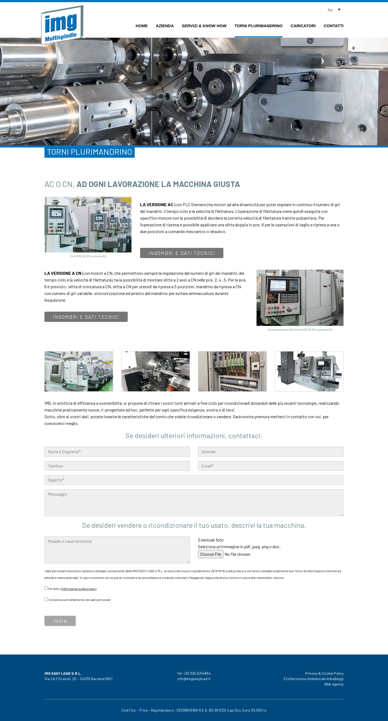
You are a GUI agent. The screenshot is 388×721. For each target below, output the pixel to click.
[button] (335, 9)
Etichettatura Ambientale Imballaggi (314, 678)
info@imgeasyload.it (194, 678)
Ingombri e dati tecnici (181, 253)
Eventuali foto (239, 547)
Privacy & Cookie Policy (324, 673)
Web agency (334, 684)
